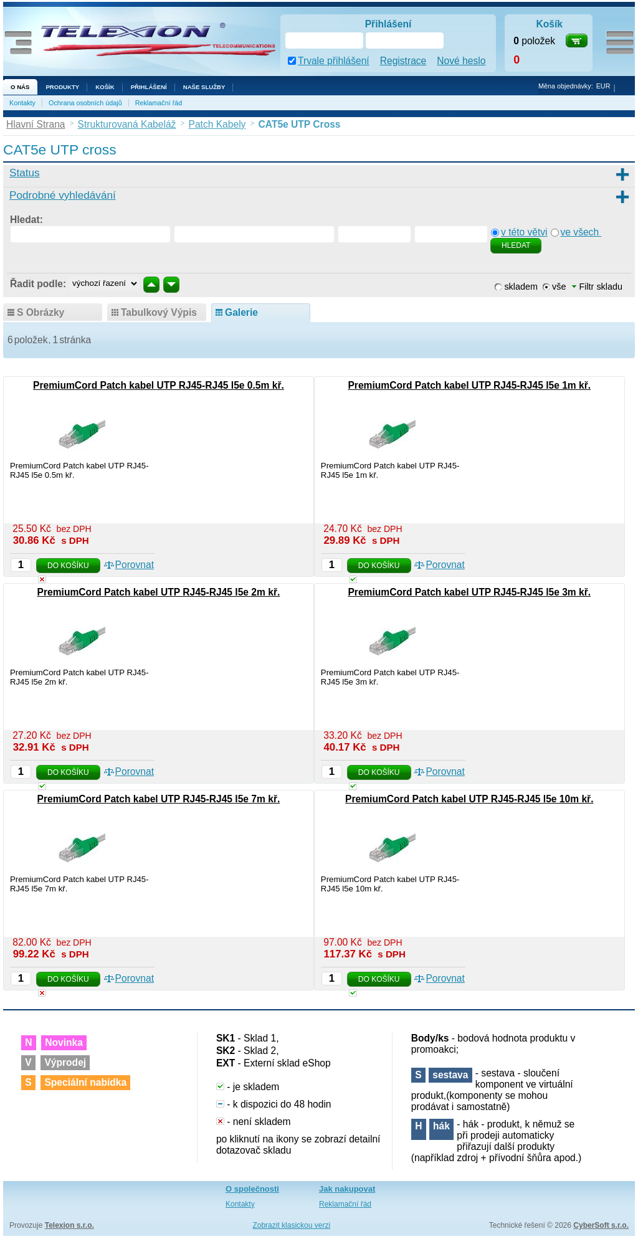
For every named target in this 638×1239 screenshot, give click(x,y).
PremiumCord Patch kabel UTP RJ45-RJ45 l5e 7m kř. (158, 799)
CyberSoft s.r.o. (601, 1225)
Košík (104, 86)
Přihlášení (149, 86)
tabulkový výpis (159, 312)
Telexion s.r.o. (69, 1225)
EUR (603, 86)
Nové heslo (461, 60)
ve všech (581, 232)
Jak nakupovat (347, 1189)
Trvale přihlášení (333, 60)
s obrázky (40, 312)
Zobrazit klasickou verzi (291, 1225)
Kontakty (22, 103)
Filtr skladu (597, 287)
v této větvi (524, 232)
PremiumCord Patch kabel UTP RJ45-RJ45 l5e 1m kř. (469, 385)
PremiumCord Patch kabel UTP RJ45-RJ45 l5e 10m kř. (469, 799)
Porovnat (134, 564)
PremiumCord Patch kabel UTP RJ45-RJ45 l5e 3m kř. (469, 592)
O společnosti (252, 1189)
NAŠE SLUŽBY (204, 86)
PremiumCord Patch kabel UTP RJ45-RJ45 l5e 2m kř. (158, 592)
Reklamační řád (159, 103)
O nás (20, 86)
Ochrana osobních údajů (85, 103)
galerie (241, 312)
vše (559, 287)
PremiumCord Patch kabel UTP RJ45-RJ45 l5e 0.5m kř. (158, 385)
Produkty (62, 86)
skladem (521, 287)
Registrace (403, 60)
